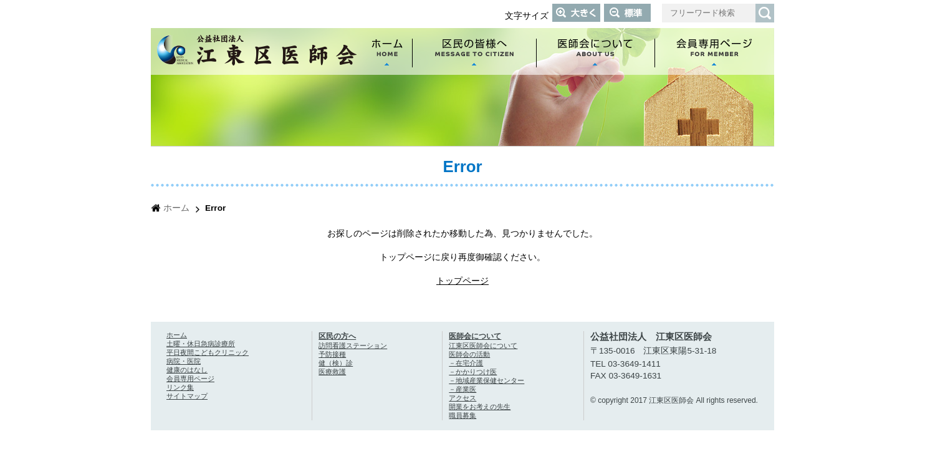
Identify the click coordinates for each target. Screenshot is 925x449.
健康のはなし (187, 370)
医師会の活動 (469, 354)
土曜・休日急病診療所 (200, 343)
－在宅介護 (466, 363)
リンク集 (180, 387)
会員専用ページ (190, 378)
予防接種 (332, 354)
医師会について (475, 336)
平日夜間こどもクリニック (207, 352)
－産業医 (462, 389)
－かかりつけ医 (473, 371)
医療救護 (332, 371)
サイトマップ (187, 396)
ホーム (176, 208)
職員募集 (462, 415)
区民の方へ (337, 336)
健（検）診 (336, 363)
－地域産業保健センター (486, 380)
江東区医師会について (483, 345)
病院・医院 (183, 361)
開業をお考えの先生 (479, 406)
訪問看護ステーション (353, 345)
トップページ (462, 281)
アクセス (462, 398)
